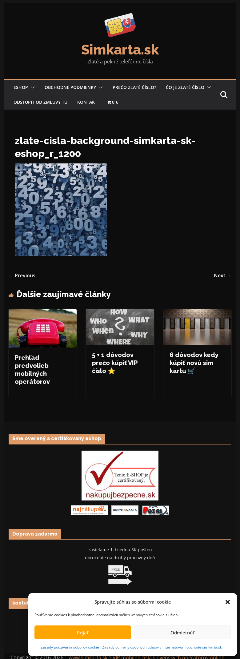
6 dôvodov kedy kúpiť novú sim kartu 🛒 (194, 363)
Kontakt (87, 102)
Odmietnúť (182, 632)
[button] (228, 602)
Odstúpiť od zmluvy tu (40, 102)
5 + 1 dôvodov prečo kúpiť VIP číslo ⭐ (115, 363)
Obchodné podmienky (70, 87)
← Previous (22, 275)
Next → (222, 275)
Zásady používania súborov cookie (70, 647)
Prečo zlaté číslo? (134, 87)
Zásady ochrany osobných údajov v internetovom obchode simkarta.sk (162, 647)
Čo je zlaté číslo (185, 87)
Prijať (83, 632)
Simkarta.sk (120, 50)
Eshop (21, 87)
